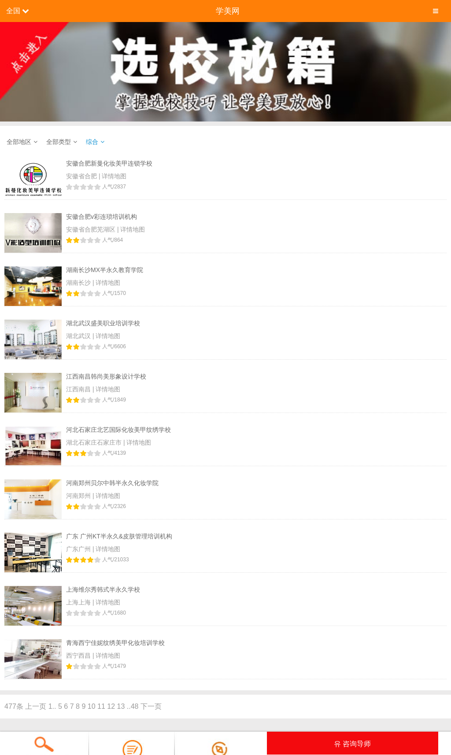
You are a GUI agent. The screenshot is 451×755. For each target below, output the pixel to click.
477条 (13, 706)
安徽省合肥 (82, 176)
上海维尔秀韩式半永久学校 (103, 589)
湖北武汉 (79, 335)
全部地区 (19, 141)
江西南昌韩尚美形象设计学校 (106, 376)
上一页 (35, 706)
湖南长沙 (79, 282)
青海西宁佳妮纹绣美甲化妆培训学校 (115, 642)
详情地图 (114, 176)
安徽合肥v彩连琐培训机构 (101, 216)
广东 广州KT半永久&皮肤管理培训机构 (119, 536)
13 (121, 706)
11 (101, 706)
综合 (92, 141)
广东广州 (79, 548)
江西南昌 (79, 389)
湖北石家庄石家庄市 (94, 442)
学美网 (228, 11)
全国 (13, 11)
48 (135, 706)
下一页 (151, 706)
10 (92, 706)
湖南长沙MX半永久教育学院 (104, 269)
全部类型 (58, 141)
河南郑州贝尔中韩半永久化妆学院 (112, 482)
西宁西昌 (79, 655)
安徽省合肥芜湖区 (91, 229)
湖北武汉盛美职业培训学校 (103, 323)
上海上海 (79, 602)
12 (111, 706)
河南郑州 (79, 495)
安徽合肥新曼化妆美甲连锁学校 (109, 163)
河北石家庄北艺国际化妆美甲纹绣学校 (118, 429)
